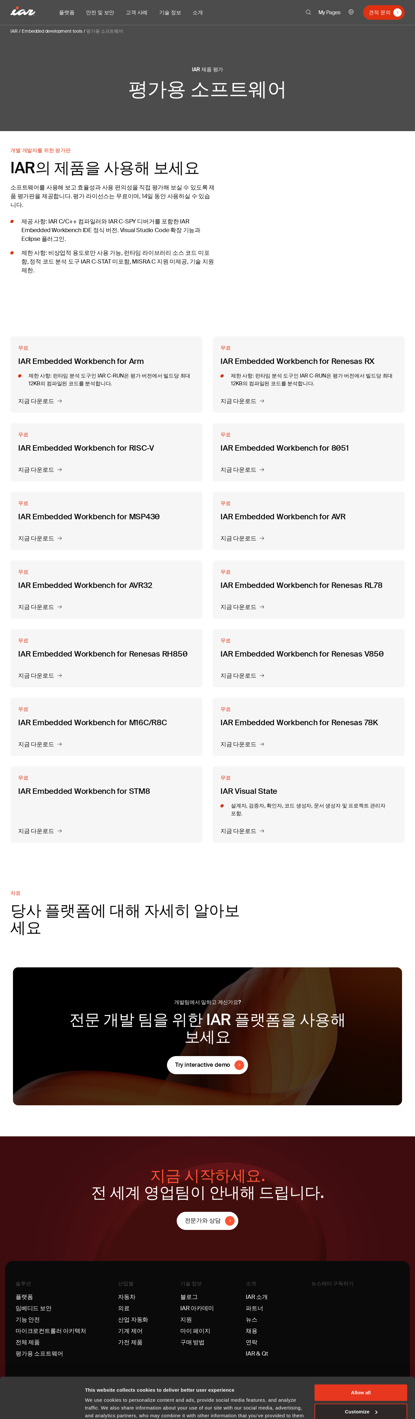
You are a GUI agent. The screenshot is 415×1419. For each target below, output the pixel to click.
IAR (14, 31)
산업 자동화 (133, 1319)
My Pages (329, 12)
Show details (100, 1406)
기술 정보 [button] (170, 12)
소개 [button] (198, 12)
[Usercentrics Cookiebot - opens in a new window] (42, 1406)
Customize (361, 1377)
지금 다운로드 (36, 401)
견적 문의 (379, 12)
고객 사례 (137, 12)
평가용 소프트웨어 (104, 31)
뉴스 (251, 1319)
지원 (186, 1319)
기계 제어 (130, 1331)
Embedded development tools (52, 31)
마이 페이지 (195, 1331)
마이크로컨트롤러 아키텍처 (51, 1331)
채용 (251, 1331)
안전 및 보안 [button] (100, 12)
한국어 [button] (351, 12)
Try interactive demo (202, 1065)
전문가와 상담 (203, 1220)
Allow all (361, 1357)
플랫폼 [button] (66, 12)
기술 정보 (191, 1283)
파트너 (254, 1308)
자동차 (126, 1297)
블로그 (188, 1297)
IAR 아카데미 (197, 1308)
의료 (124, 1308)
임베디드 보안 (34, 1308)
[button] (308, 12)
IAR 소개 (257, 1297)
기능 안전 (28, 1319)
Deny (361, 1395)
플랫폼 (24, 1297)
